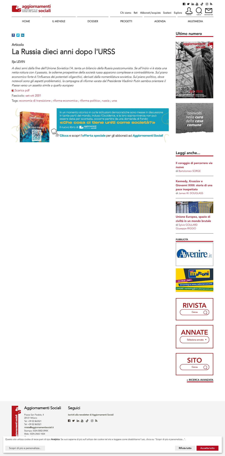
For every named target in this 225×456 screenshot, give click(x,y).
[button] (189, 11)
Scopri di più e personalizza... (25, 448)
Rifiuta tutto (185, 448)
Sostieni (167, 12)
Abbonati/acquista (150, 12)
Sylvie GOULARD (188, 224)
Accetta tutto (207, 448)
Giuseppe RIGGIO (186, 228)
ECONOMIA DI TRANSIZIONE (34, 100)
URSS (114, 100)
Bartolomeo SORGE (190, 170)
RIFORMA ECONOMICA (65, 100)
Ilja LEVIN (18, 62)
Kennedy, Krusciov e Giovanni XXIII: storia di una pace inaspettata (194, 185)
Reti (136, 12)
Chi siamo (125, 12)
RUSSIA (106, 100)
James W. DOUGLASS (191, 193)
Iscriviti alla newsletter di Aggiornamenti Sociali (91, 414)
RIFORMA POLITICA (90, 100)
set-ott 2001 (33, 95)
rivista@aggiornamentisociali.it (39, 427)
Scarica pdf (22, 90)
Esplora (178, 12)
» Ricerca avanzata (200, 380)
